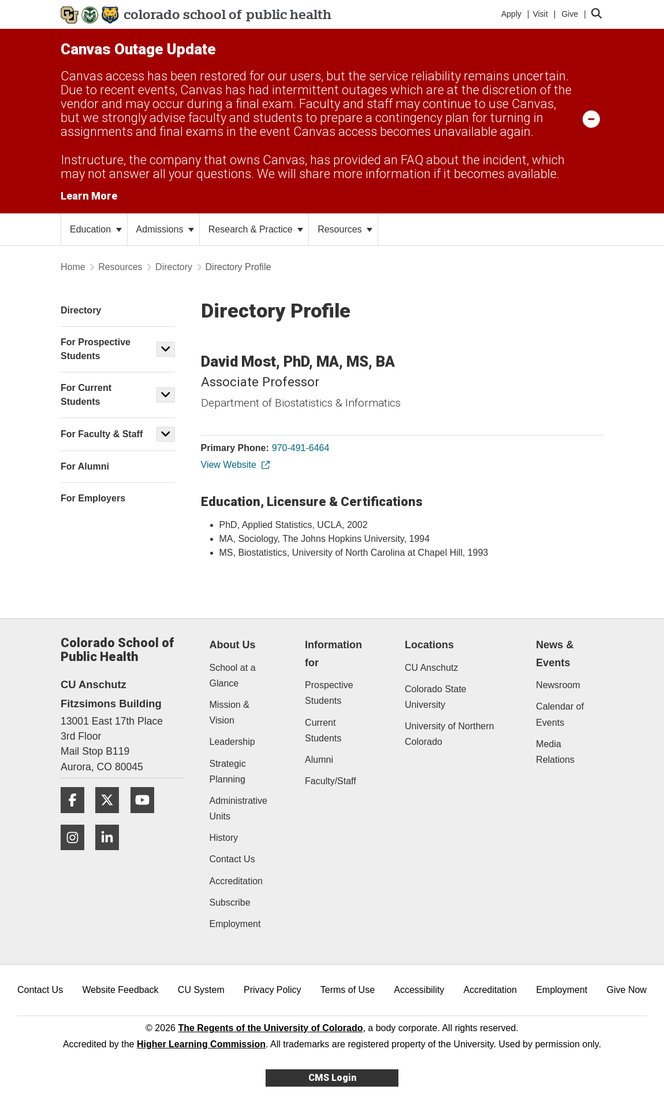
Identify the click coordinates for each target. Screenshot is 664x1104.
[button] (165, 349)
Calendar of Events (560, 714)
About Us (233, 645)
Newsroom (558, 685)
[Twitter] (111, 817)
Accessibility (419, 990)
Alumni (319, 760)
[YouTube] (146, 817)
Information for (333, 654)
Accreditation (236, 881)
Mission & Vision (229, 712)
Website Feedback (120, 990)
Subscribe (230, 902)
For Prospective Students (95, 349)
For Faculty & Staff (102, 434)
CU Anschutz (431, 668)
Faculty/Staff (330, 781)
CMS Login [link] (332, 1077)
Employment (235, 924)
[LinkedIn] (111, 854)
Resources (345, 229)
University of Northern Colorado (449, 734)
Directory (173, 267)
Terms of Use (347, 990)
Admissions (165, 229)
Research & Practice (255, 229)
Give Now (627, 990)
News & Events (554, 654)
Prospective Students (329, 693)
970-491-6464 (301, 448)
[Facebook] (77, 817)
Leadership (232, 742)
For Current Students (86, 395)
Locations (429, 645)
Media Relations (555, 752)
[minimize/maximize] (591, 118)
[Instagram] (77, 854)
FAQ (412, 160)
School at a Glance (233, 675)
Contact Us (232, 859)
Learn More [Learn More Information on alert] (89, 196)
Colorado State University (436, 697)
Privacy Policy (272, 990)
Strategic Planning (228, 771)
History (224, 838)
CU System (201, 990)
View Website (234, 465)
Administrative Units (238, 808)
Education (96, 229)
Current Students (323, 730)
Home (73, 267)
